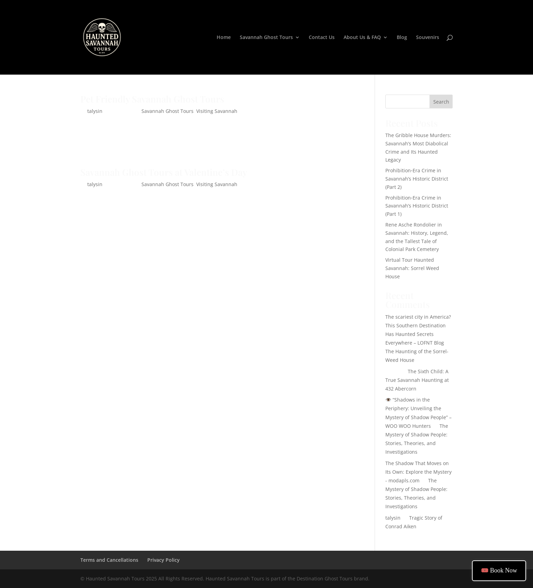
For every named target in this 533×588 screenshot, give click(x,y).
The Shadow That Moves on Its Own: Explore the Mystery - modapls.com (418, 472)
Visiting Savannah (216, 111)
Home (224, 37)
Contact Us (322, 37)
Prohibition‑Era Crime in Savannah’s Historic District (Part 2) (416, 178)
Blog (402, 37)
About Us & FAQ (362, 37)
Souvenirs (427, 37)
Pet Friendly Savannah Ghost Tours (152, 99)
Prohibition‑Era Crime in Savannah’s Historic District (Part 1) (416, 206)
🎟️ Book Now (499, 570)
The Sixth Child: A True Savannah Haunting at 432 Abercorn (417, 380)
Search (441, 101)
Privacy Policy (163, 560)
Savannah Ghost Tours (266, 37)
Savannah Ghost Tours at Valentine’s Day (163, 172)
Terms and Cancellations (109, 560)
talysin (94, 111)
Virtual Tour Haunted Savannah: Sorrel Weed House (412, 268)
